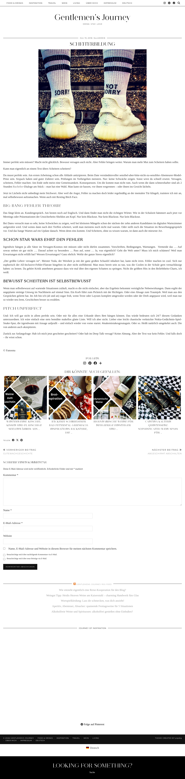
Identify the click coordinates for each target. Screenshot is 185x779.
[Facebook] (174, 3)
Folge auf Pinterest (92, 724)
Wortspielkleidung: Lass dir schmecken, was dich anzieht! (92, 600)
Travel (52, 3)
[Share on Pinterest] (22, 440)
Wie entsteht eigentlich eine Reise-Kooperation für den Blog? (92, 589)
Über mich (92, 3)
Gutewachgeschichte (19, 452)
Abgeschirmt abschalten (165, 452)
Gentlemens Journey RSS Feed (94, 584)
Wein (64, 3)
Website (7, 535)
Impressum (110, 3)
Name (7, 510)
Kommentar (10, 475)
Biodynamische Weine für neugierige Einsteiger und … (113, 425)
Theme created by (168, 738)
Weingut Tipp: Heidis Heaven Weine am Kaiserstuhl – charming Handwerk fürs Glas (92, 595)
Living (76, 3)
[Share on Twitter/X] (17, 440)
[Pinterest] (169, 3)
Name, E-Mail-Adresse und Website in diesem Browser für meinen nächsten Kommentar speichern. (62, 548)
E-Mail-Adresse (13, 523)
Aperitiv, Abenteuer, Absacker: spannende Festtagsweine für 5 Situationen (92, 606)
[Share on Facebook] (13, 440)
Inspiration (35, 3)
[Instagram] (165, 3)
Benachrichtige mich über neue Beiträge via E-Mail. (27, 558)
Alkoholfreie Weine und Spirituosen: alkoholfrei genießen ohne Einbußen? (93, 611)
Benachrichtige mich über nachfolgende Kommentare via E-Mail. (32, 554)
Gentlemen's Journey (92, 17)
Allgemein (99, 38)
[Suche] (179, 3)
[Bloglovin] (100, 363)
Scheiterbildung (92, 44)
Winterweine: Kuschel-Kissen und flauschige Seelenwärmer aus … (24, 425)
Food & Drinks (15, 3)
